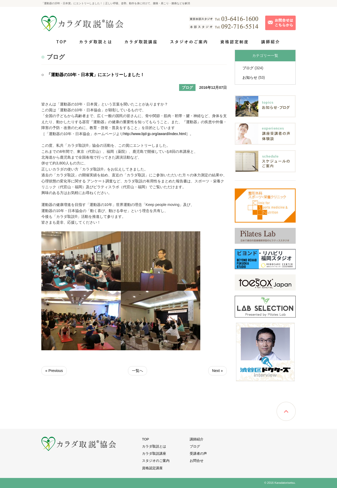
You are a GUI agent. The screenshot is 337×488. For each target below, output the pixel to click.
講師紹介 (196, 439)
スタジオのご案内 (156, 461)
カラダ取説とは (154, 446)
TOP (145, 439)
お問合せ (196, 461)
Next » (217, 371)
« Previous (54, 371)
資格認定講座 (152, 468)
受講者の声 (198, 453)
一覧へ (137, 371)
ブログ (248, 68)
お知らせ (249, 77)
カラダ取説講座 (154, 453)
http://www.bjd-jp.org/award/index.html (154, 134)
